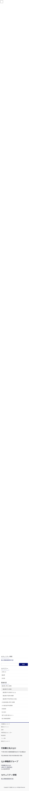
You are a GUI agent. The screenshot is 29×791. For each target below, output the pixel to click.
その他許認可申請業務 (7, 705)
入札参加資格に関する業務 (8, 702)
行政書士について (5, 724)
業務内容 (4, 682)
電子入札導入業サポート (8, 715)
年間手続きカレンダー (6, 732)
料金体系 (3, 735)
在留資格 (4, 708)
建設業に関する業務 (6, 686)
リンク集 (3, 738)
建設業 (3, 675)
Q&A (2, 729)
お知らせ (4, 671)
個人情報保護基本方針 (7, 660)
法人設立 (4, 712)
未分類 (3, 678)
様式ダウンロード (5, 741)
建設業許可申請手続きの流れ (10, 699)
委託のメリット (5, 726)
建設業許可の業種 (7, 689)
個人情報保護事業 (6, 718)
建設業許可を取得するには (9, 692)
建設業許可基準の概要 (8, 695)
